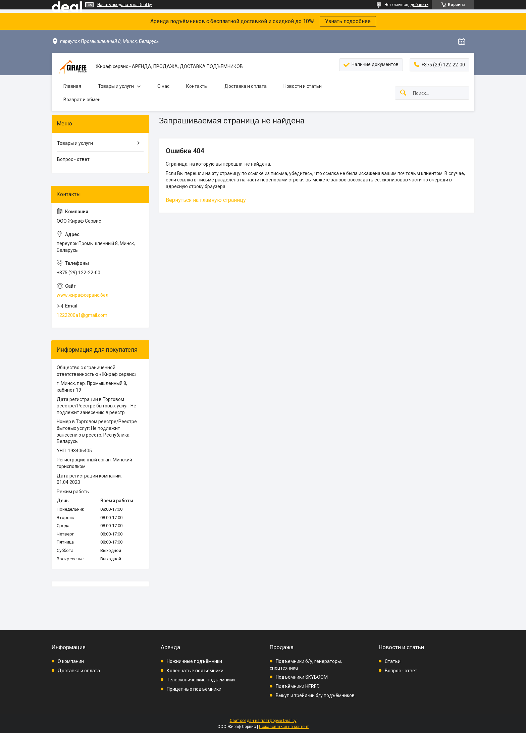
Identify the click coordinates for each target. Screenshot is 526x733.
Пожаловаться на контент (284, 726)
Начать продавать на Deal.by (124, 4)
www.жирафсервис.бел (82, 295)
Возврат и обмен (82, 99)
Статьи (393, 661)
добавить (419, 4)
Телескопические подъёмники (201, 679)
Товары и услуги (116, 86)
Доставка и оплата (245, 86)
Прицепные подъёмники (194, 689)
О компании (71, 661)
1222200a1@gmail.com (82, 315)
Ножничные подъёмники (194, 661)
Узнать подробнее (348, 21)
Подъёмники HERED (298, 686)
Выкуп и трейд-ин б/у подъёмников (315, 695)
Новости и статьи (302, 86)
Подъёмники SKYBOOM (302, 677)
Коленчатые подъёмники (195, 670)
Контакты (197, 86)
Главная (72, 86)
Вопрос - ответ (73, 159)
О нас (163, 86)
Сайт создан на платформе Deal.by (263, 720)
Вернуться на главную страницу (206, 200)
